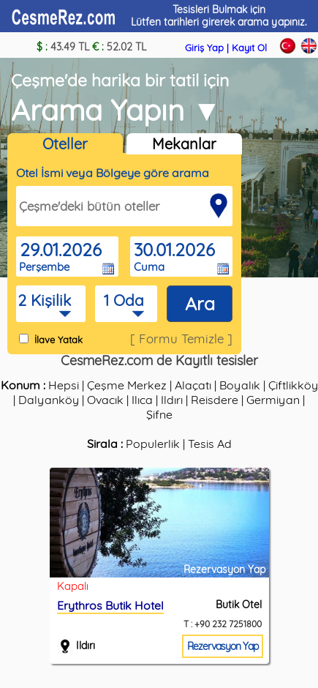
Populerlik (153, 443)
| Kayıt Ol (247, 47)
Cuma (149, 267)
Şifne (159, 414)
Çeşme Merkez (127, 385)
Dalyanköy (48, 399)
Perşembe (44, 267)
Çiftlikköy (293, 385)
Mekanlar (184, 144)
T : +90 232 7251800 (222, 623)
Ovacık (105, 399)
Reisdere (214, 399)
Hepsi (63, 385)
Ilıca (142, 399)
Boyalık (239, 385)
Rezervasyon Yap (222, 646)
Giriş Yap (204, 47)
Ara (200, 303)
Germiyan (273, 399)
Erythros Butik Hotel (110, 605)
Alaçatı (193, 385)
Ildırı (172, 399)
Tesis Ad (210, 443)
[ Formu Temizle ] (181, 338)
